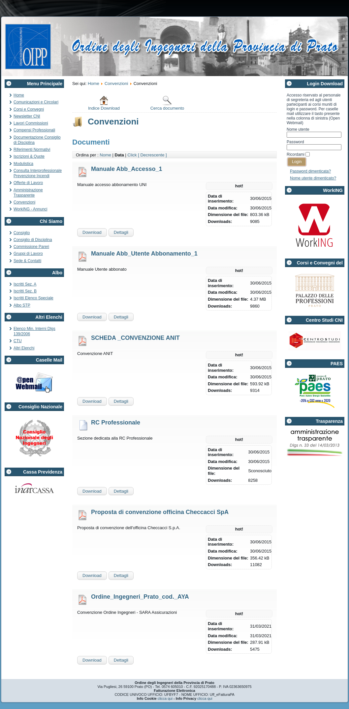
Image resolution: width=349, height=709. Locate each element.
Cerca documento (167, 103)
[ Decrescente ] (152, 154)
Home (19, 95)
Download (92, 232)
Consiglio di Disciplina (33, 239)
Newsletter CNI (27, 116)
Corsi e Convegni (29, 109)
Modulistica (23, 163)
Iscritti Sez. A (25, 284)
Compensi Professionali (34, 130)
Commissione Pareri (31, 246)
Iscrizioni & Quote (29, 156)
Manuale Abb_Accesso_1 (126, 169)
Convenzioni (24, 202)
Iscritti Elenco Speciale (33, 298)
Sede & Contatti (27, 261)
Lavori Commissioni (31, 123)
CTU (18, 341)
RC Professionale (115, 422)
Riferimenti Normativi (32, 149)
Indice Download (104, 103)
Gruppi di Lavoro (28, 253)
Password (295, 142)
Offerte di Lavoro (28, 182)
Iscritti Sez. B (25, 291)
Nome (105, 154)
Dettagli (121, 232)
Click (132, 154)
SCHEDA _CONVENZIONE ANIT (135, 338)
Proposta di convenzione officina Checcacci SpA (160, 512)
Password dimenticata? (310, 171)
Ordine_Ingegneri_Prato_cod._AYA (140, 596)
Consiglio (22, 233)
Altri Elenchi (24, 348)
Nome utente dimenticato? (313, 178)
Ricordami (295, 154)
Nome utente (298, 129)
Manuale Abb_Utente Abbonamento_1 (144, 253)
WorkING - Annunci (30, 209)
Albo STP (22, 305)
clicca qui (165, 698)
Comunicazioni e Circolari (36, 102)
